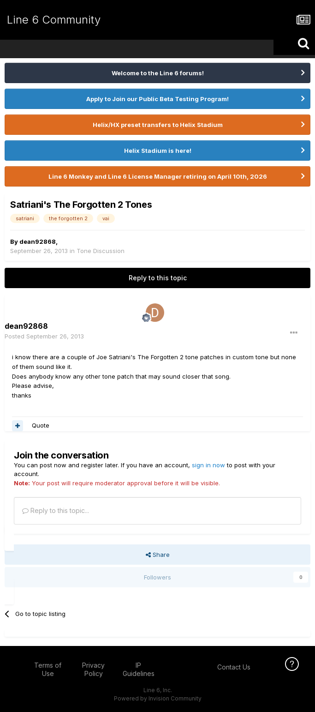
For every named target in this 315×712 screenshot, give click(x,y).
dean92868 (37, 241)
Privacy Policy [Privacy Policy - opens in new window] (93, 669)
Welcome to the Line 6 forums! (158, 73)
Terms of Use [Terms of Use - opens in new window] (47, 669)
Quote (40, 425)
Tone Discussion (101, 250)
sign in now (208, 465)
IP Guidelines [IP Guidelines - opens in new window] (139, 669)
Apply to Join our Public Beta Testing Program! (157, 99)
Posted (44, 336)
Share (158, 554)
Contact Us (233, 667)
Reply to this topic (158, 278)
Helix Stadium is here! (157, 150)
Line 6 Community (54, 19)
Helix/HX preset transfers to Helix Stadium (158, 124)
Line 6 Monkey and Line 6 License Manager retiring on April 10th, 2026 (157, 176)
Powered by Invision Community (158, 698)
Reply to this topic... (55, 510)
